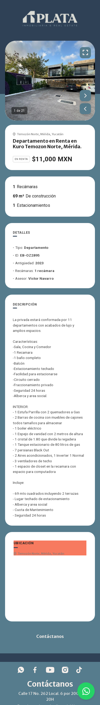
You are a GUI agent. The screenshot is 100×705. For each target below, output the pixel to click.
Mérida (45, 134)
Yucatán (57, 134)
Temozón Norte (28, 134)
